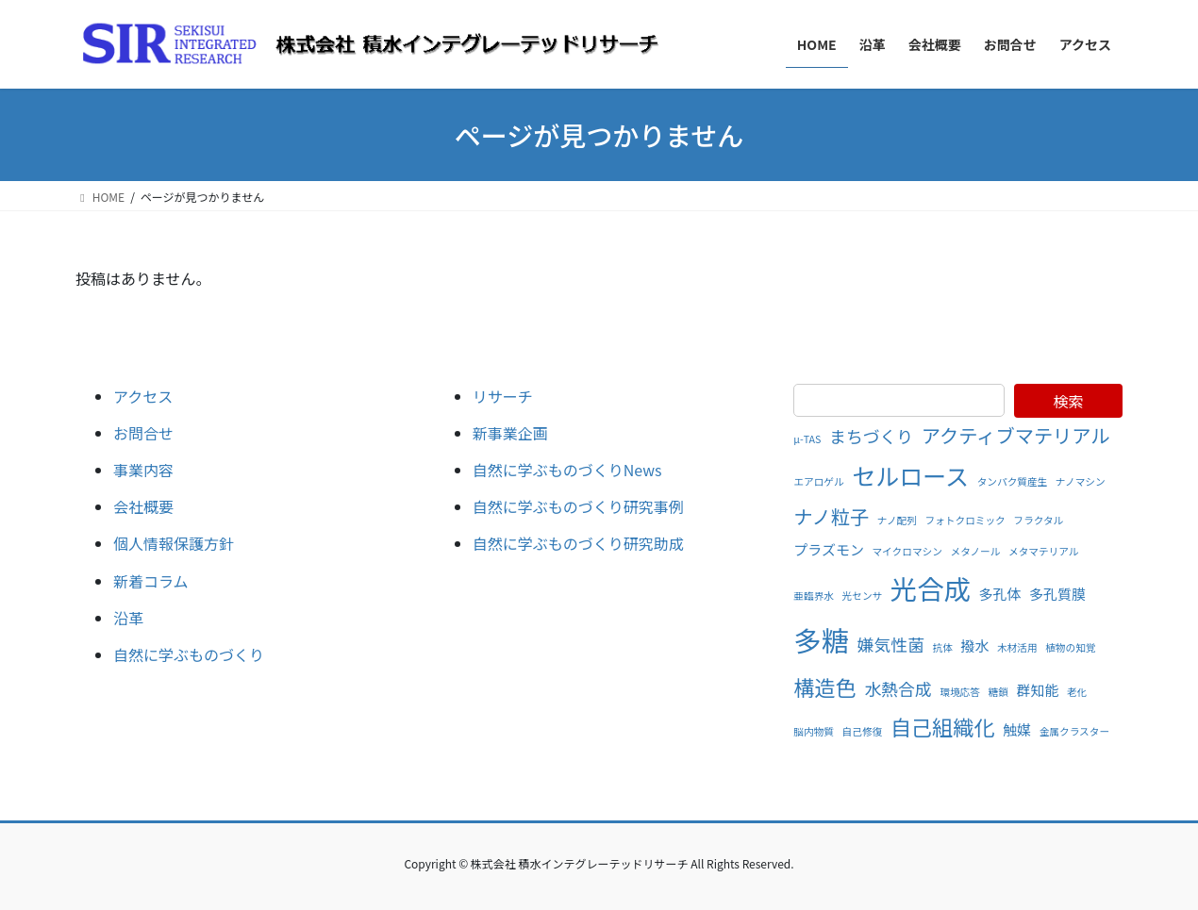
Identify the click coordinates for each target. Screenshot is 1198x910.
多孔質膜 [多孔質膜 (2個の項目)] (1057, 594)
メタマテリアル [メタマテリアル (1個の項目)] (1043, 551)
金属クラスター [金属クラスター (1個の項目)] (1074, 731)
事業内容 (143, 469)
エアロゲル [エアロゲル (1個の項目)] (818, 481)
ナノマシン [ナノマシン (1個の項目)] (1081, 481)
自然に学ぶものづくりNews (567, 469)
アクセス (143, 396)
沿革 (128, 617)
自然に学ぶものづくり (188, 654)
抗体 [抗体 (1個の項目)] (943, 647)
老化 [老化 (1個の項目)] (1077, 692)
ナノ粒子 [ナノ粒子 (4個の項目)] (831, 516)
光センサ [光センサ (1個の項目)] (862, 595)
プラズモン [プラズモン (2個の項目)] (828, 549)
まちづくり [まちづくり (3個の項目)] (871, 435)
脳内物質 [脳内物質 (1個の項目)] (813, 731)
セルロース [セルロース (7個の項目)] (910, 475)
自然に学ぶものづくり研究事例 (578, 506)
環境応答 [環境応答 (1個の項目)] (960, 692)
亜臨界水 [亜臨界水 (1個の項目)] (813, 595)
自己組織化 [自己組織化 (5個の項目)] (942, 726)
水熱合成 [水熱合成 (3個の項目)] (897, 688)
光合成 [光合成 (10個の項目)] (930, 588)
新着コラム (151, 581)
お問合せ (143, 433)
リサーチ (503, 396)
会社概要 (143, 506)
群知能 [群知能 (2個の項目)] (1037, 690)
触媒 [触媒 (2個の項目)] (1017, 729)
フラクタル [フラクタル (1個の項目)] (1038, 520)
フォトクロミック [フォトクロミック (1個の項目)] (965, 520)
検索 (1068, 400)
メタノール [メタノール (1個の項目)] (975, 551)
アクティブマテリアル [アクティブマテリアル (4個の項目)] (1016, 435)
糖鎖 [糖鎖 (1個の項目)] (998, 692)
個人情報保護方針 (173, 543)
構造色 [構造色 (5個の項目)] (824, 686)
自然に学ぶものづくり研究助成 (578, 543)
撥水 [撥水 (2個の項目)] (974, 645)
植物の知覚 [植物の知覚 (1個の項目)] (1070, 647)
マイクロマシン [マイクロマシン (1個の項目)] (906, 551)
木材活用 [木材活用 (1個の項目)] (1017, 647)
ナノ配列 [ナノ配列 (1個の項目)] (897, 520)
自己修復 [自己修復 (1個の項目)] (862, 731)
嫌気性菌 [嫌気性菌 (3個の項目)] (890, 644)
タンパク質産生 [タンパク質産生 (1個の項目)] (1012, 481)
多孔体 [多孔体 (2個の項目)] (1000, 594)
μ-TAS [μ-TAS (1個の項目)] (807, 439)
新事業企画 (510, 433)
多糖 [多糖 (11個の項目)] (821, 639)
